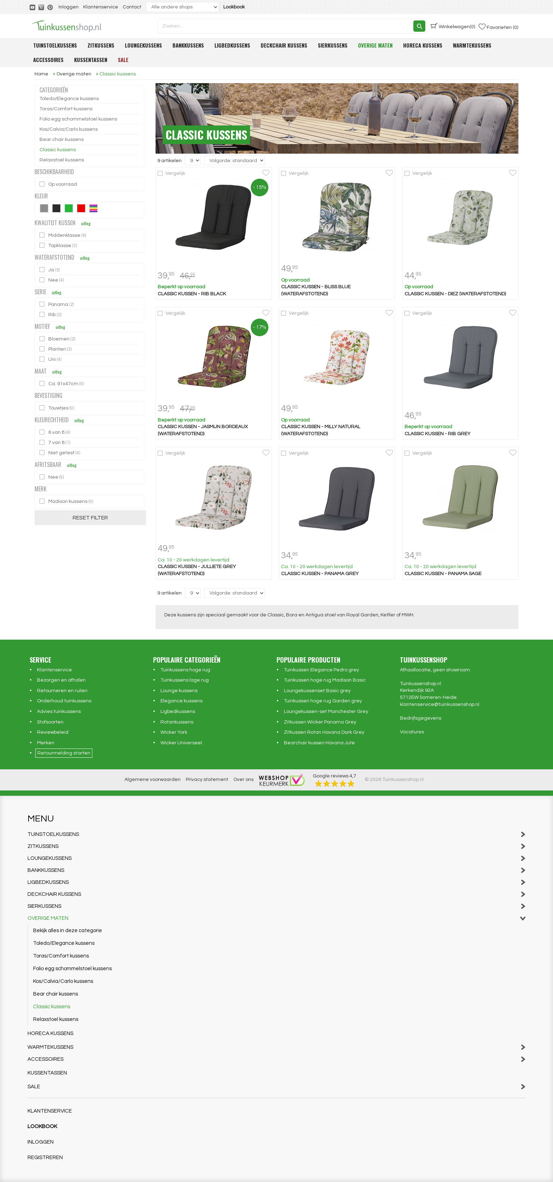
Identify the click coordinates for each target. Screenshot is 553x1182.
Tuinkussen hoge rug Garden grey (323, 700)
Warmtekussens (472, 45)
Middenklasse (63, 235)
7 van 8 (55, 442)
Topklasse (59, 245)
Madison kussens (67, 501)
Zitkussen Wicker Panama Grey (320, 722)
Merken (45, 742)
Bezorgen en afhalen (61, 680)
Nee (52, 280)
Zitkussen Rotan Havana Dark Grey (324, 732)
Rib (51, 314)
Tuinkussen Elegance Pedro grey (321, 669)
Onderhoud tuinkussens (64, 700)
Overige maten (375, 45)
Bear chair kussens (62, 139)
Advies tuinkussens (59, 711)
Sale (123, 59)
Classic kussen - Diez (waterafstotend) (455, 293)
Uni (51, 359)
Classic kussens (58, 149)
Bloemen (58, 338)
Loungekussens (143, 45)
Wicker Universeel (181, 742)
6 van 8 (55, 432)
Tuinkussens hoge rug (185, 669)
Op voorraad (59, 184)
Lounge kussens (179, 690)
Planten (56, 349)
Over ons (243, 779)
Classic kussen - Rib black (192, 293)
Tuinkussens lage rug (184, 680)
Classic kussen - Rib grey (437, 433)
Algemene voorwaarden (152, 779)
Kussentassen (90, 59)
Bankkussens (188, 45)
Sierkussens (332, 45)
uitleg (86, 223)
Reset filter (90, 518)
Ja (50, 269)
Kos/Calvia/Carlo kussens (69, 129)
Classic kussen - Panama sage (443, 573)
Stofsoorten (50, 722)
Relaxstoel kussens (62, 160)
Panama (57, 304)
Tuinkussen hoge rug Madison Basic (325, 680)
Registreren (45, 1157)
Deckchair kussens (284, 45)
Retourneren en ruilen (62, 690)
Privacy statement (207, 779)
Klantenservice (100, 7)
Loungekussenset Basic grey (317, 690)
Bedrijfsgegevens (420, 718)
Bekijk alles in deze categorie (67, 930)
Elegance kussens (181, 700)
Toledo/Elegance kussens (69, 98)
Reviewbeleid (52, 732)
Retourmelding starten (63, 753)
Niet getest (60, 452)
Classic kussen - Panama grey (320, 573)
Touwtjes (57, 408)
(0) (453, 26)
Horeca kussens (422, 45)
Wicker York (173, 732)
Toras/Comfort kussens (66, 108)
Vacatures (412, 731)
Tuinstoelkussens (55, 45)
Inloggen (69, 7)
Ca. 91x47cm (62, 383)
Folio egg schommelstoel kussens (78, 119)
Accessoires (48, 59)
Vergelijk (175, 173)
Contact (132, 7)
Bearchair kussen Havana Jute (319, 742)
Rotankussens (176, 722)
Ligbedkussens (232, 45)
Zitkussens (100, 45)
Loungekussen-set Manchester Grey (326, 711)
